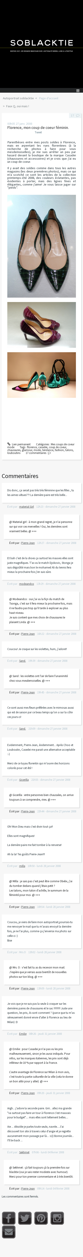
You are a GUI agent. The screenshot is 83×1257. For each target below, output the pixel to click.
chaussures (13, 450)
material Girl (26, 507)
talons (69, 450)
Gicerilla (24, 780)
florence (32, 447)
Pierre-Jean (28, 543)
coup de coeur (57, 447)
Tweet (38, 132)
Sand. (22, 661)
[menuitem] (20, 98)
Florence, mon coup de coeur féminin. (38, 127)
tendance (47, 450)
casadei (42, 447)
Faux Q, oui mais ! (17, 106)
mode (37, 450)
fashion (59, 450)
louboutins (13, 453)
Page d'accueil (48, 98)
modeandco (26, 584)
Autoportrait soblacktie (18, 98)
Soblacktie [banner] (41, 44)
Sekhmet (24, 1152)
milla (22, 866)
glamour (27, 450)
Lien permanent (19, 444)
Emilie (23, 1034)
